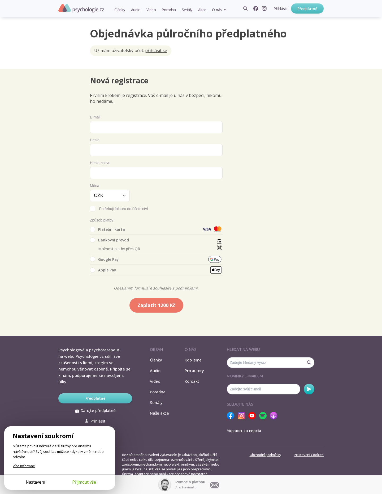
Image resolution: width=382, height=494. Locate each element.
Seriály (187, 9)
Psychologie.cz (81, 8)
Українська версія (244, 430)
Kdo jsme (193, 360)
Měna (94, 186)
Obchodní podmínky (265, 454)
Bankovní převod (109, 240)
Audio (136, 9)
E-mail (95, 117)
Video (151, 9)
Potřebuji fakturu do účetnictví (123, 209)
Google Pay (104, 259)
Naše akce (159, 413)
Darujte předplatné (95, 410)
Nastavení (35, 482)
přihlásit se (156, 50)
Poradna (169, 9)
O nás (217, 9)
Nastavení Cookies (309, 454)
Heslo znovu (100, 163)
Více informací (24, 465)
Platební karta (107, 229)
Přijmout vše (84, 482)
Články (119, 9)
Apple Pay (103, 270)
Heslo (94, 140)
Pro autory (194, 370)
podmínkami (186, 288)
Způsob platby (101, 220)
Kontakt (192, 381)
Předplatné (307, 8)
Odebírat (309, 389)
